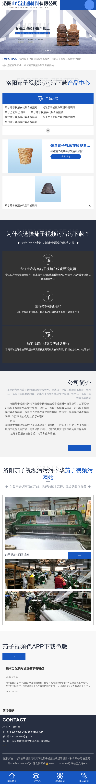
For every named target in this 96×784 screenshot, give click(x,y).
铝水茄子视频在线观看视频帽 (21, 122)
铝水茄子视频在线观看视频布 (59, 117)
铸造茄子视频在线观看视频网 (67, 58)
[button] (45, 50)
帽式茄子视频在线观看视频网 (21, 117)
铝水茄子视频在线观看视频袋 (39, 65)
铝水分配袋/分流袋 (12, 65)
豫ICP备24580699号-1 (20, 765)
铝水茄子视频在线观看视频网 (34, 58)
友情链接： (9, 712)
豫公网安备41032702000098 (50, 765)
